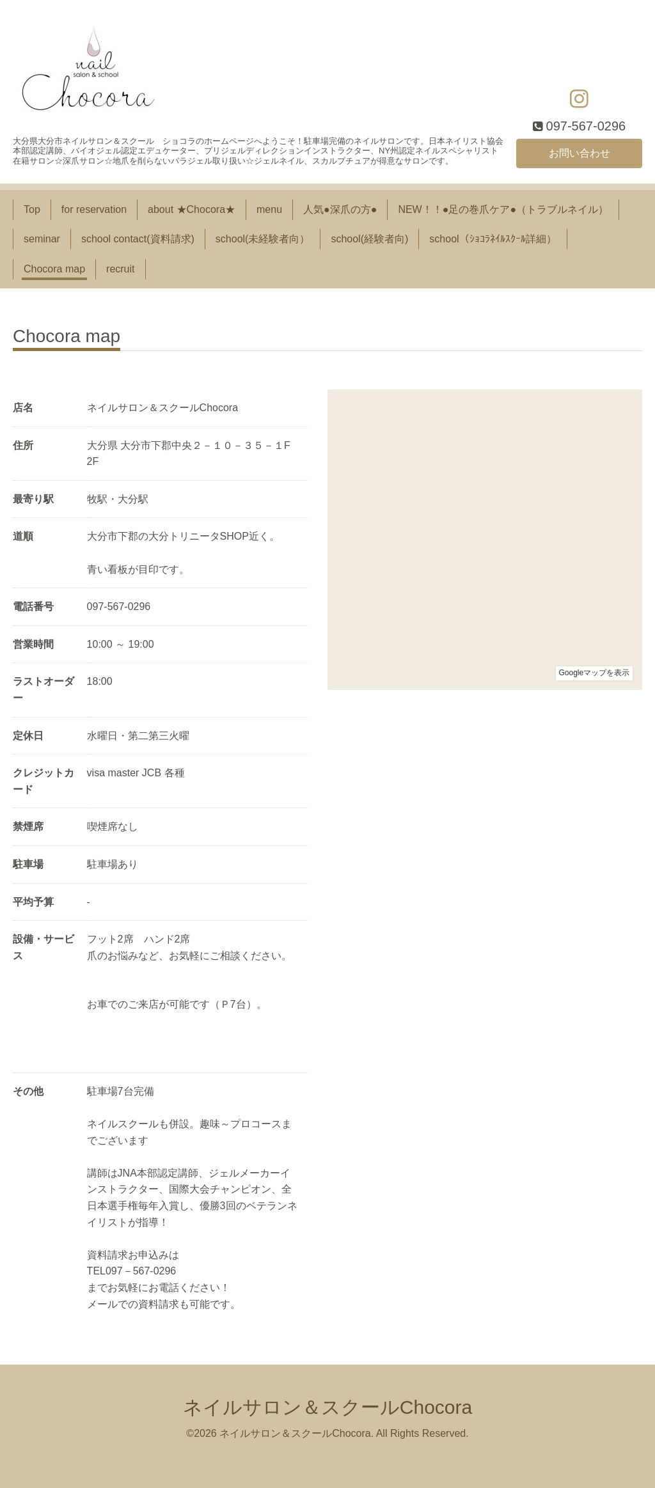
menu (269, 209)
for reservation (94, 209)
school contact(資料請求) (137, 238)
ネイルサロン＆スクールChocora (327, 1407)
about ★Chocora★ (191, 209)
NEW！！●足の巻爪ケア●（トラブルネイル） (503, 209)
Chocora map (54, 268)
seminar (42, 238)
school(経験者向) (369, 238)
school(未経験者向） (263, 238)
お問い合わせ (579, 153)
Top (32, 209)
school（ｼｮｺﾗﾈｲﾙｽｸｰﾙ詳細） (492, 238)
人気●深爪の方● (340, 209)
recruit (120, 268)
